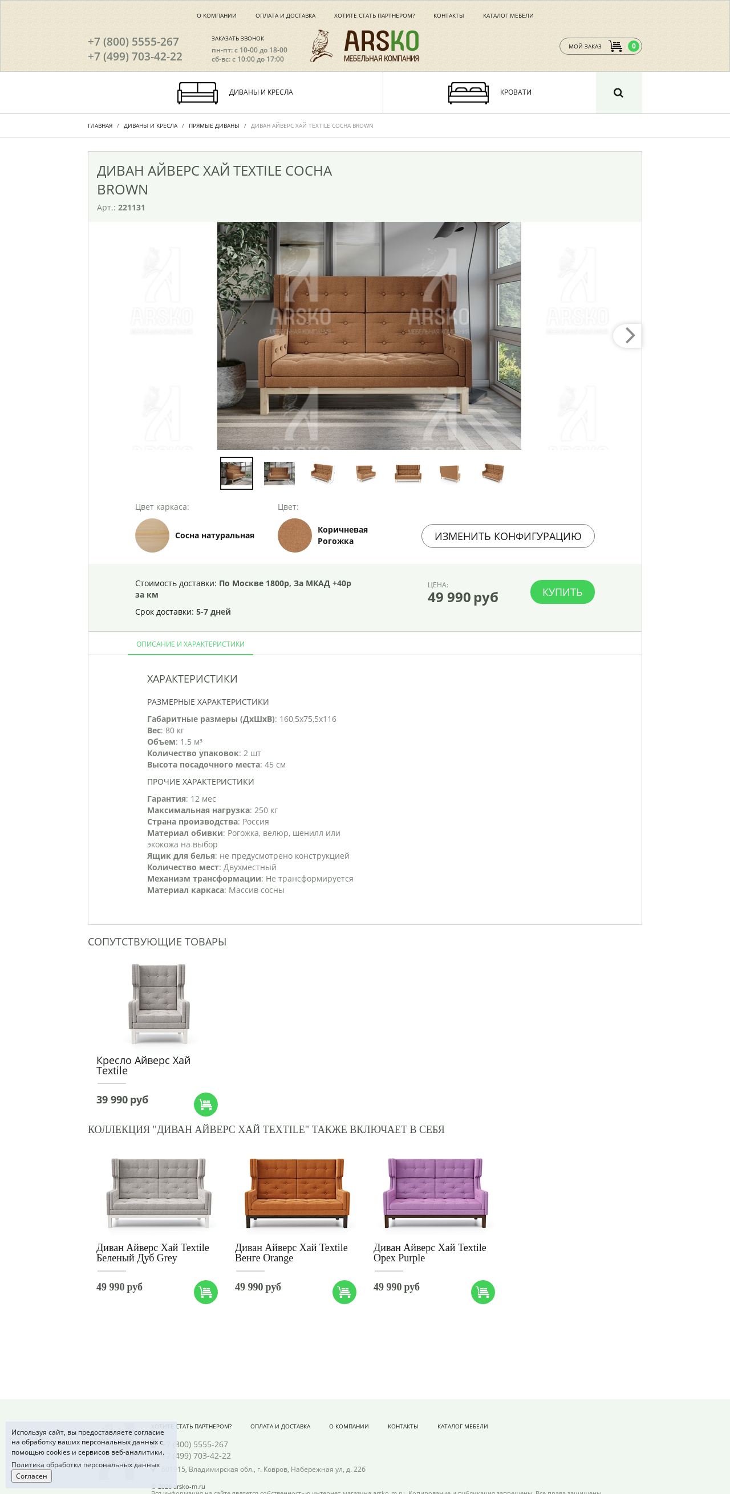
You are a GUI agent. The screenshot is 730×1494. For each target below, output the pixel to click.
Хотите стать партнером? (374, 15)
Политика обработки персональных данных (85, 1464)
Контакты (448, 15)
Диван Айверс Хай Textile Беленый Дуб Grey (152, 1253)
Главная (100, 125)
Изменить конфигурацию (508, 536)
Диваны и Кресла (150, 125)
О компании (217, 15)
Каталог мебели (508, 15)
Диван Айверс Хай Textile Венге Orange (291, 1253)
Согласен (31, 1476)
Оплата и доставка (285, 15)
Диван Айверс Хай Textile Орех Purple (430, 1253)
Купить (562, 592)
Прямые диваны (214, 125)
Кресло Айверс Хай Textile (143, 1065)
